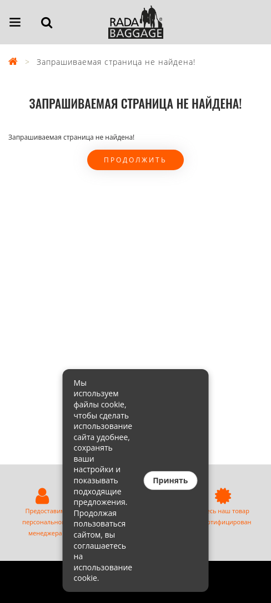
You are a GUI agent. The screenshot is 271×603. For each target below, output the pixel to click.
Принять (170, 480)
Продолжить (135, 160)
